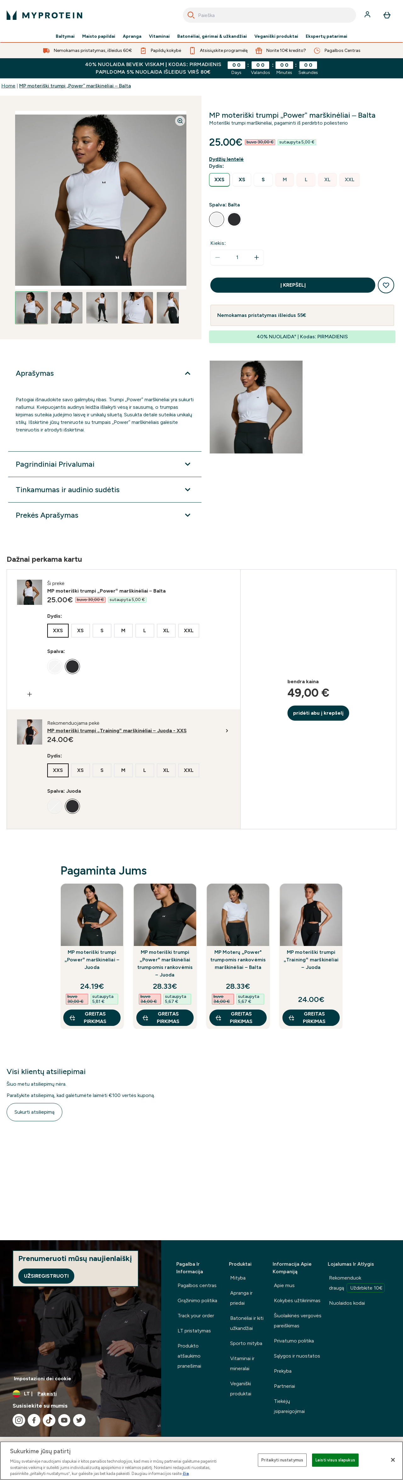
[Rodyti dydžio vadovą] (227, 159)
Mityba (238, 1278)
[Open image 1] (31, 307)
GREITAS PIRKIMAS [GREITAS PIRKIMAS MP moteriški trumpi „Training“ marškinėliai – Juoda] (307, 1017)
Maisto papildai (98, 36)
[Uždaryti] (393, 1460)
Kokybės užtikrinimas (297, 1300)
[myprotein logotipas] (44, 15)
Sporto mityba (246, 1343)
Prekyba (283, 1371)
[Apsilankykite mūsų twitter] (79, 1420)
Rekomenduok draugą (357, 1283)
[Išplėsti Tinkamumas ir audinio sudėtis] (105, 489)
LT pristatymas (194, 1331)
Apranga (132, 36)
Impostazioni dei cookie (42, 1379)
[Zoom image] (180, 121)
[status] (237, 257)
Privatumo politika (294, 1341)
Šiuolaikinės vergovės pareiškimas (297, 1321)
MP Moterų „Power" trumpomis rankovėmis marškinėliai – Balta (238, 959)
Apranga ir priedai (241, 1298)
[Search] (191, 15)
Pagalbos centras (197, 1285)
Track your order (196, 1316)
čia (186, 1473)
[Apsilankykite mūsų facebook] (34, 1420)
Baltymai (65, 36)
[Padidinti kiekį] (257, 257)
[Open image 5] (172, 307)
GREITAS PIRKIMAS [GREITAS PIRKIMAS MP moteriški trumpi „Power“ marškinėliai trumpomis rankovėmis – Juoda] (160, 1017)
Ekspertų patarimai (326, 36)
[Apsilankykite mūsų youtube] (64, 1420)
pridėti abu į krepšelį (318, 713)
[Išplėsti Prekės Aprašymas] (105, 515)
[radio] (219, 180)
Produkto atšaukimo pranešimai (189, 1356)
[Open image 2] (66, 307)
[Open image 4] (137, 307)
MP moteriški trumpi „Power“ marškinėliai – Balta (75, 86)
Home (8, 86)
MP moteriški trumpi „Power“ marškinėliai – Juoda (92, 959)
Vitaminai (159, 36)
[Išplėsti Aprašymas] (105, 373)
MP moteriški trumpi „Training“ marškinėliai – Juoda (311, 959)
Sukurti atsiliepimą (34, 1112)
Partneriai (284, 1386)
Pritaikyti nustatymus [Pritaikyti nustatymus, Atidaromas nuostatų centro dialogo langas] (282, 1460)
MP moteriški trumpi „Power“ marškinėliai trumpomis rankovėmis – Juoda (165, 963)
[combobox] (269, 15)
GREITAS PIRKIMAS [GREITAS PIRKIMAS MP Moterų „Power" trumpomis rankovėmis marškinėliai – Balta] (234, 1017)
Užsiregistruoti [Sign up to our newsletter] (46, 1276)
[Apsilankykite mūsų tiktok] (49, 1420)
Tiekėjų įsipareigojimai (289, 1406)
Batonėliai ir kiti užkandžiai (247, 1323)
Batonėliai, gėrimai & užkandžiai (212, 36)
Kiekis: (218, 243)
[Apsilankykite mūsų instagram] (19, 1420)
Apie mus (284, 1285)
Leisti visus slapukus (335, 1460)
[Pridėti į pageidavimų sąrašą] (386, 285)
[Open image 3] (102, 307)
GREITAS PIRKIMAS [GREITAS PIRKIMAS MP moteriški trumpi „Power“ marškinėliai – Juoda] (87, 1017)
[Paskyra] (368, 15)
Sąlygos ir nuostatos (297, 1356)
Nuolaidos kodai (347, 1303)
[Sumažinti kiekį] (217, 257)
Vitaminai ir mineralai (242, 1363)
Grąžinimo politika (197, 1300)
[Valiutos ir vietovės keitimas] (81, 1394)
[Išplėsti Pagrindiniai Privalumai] (105, 464)
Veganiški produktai (276, 36)
